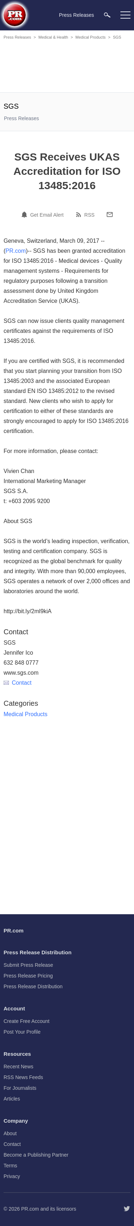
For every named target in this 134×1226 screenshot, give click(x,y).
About (10, 1133)
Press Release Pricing (28, 976)
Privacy (12, 1176)
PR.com (15, 251)
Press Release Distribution (33, 986)
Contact (17, 683)
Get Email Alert (46, 214)
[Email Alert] (25, 214)
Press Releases (17, 37)
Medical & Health (53, 37)
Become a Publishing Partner (36, 1155)
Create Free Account (26, 1021)
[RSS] (79, 214)
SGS (117, 37)
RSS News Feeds (23, 1077)
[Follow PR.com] (126, 1209)
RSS (89, 214)
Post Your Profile (22, 1032)
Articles (12, 1099)
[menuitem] (107, 15)
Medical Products (90, 37)
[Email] (109, 214)
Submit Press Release (28, 965)
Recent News (18, 1066)
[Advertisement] (68, 67)
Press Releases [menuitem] (76, 15)
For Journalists (20, 1088)
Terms (10, 1165)
